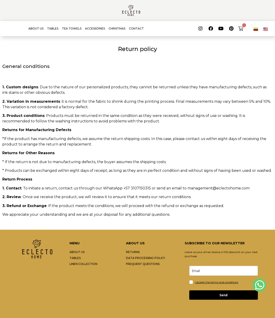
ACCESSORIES (95, 28)
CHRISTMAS (117, 28)
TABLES (52, 28)
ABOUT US (35, 28)
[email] (223, 271)
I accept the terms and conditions (216, 282)
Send (223, 295)
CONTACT (136, 28)
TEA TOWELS (71, 28)
